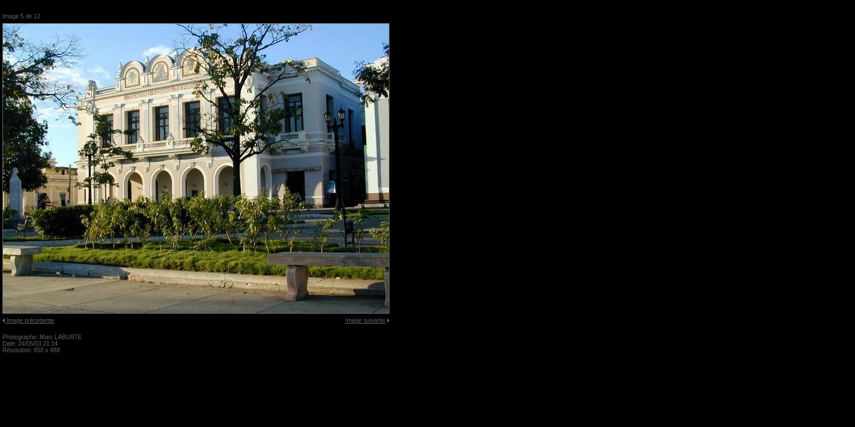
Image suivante (365, 320)
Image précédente (31, 320)
